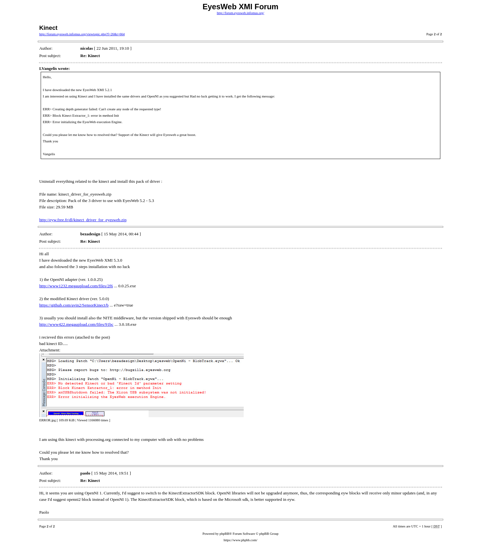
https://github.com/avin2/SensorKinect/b (74, 305)
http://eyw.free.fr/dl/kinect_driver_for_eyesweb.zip (82, 219)
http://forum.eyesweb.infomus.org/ (240, 13)
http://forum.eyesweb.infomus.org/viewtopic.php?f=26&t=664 (82, 34)
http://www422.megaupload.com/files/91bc (76, 324)
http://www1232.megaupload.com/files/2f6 (76, 285)
